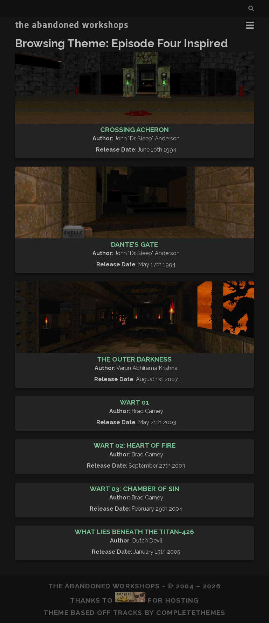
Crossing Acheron (134, 129)
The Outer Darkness (134, 359)
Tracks (128, 612)
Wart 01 (134, 402)
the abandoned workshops (72, 25)
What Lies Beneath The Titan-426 (134, 532)
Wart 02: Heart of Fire (134, 445)
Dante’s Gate (134, 244)
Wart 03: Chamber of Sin (134, 488)
